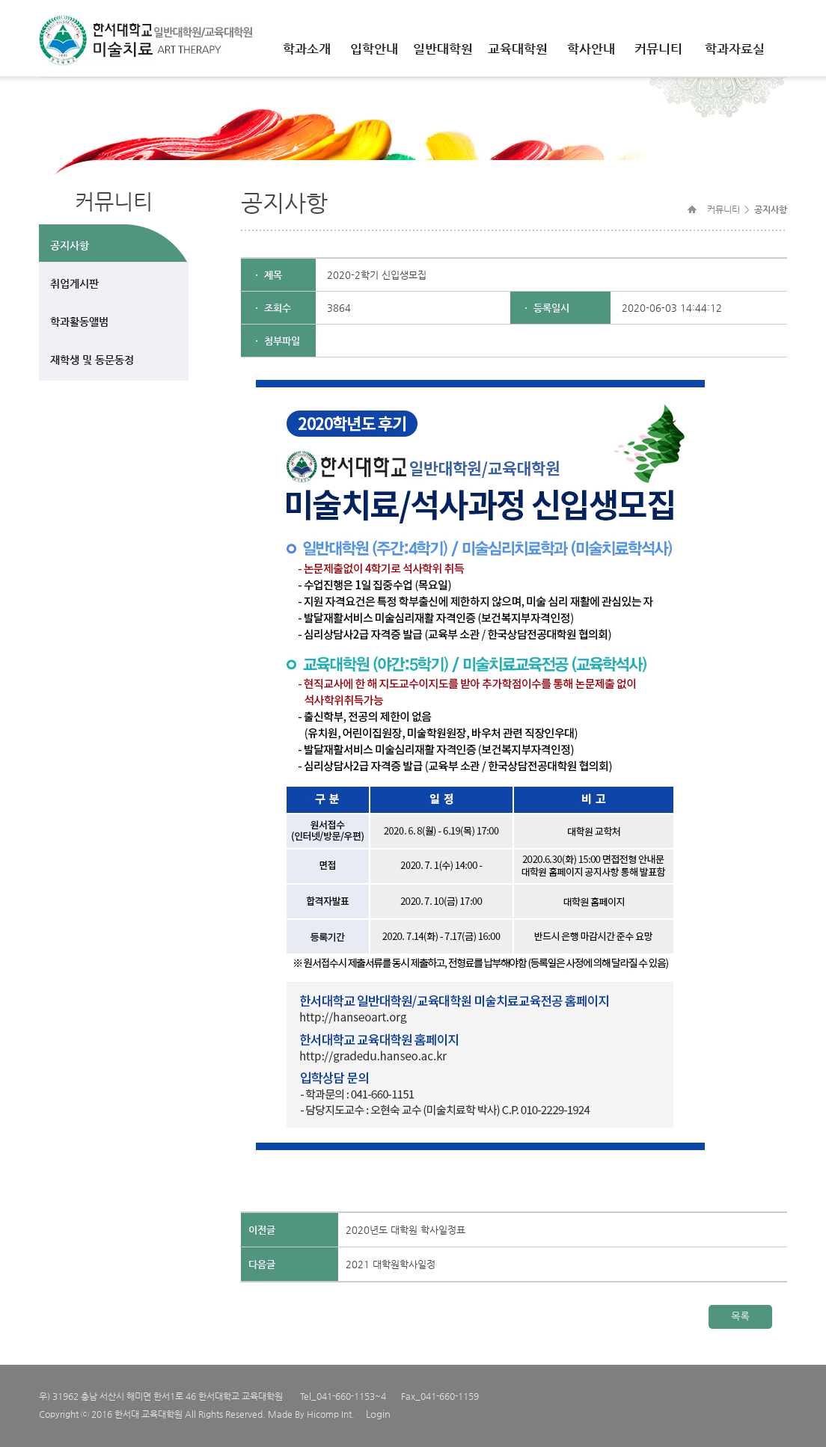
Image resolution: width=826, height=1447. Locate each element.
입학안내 (374, 48)
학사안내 (591, 48)
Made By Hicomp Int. (311, 1414)
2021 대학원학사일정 (390, 1264)
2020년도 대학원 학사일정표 (405, 1229)
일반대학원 (443, 48)
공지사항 (69, 245)
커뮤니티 (658, 48)
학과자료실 (735, 48)
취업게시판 (74, 283)
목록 (740, 1316)
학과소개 (307, 48)
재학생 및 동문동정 (92, 360)
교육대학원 (518, 48)
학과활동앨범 (79, 322)
